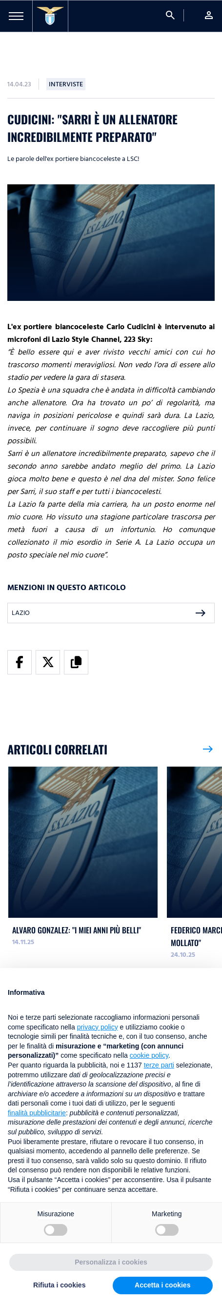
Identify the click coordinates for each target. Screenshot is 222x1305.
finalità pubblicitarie (37, 1113)
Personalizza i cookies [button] (111, 1262)
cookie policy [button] (149, 1055)
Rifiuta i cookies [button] (59, 1285)
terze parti (159, 1065)
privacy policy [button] (97, 1027)
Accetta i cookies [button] (162, 1285)
